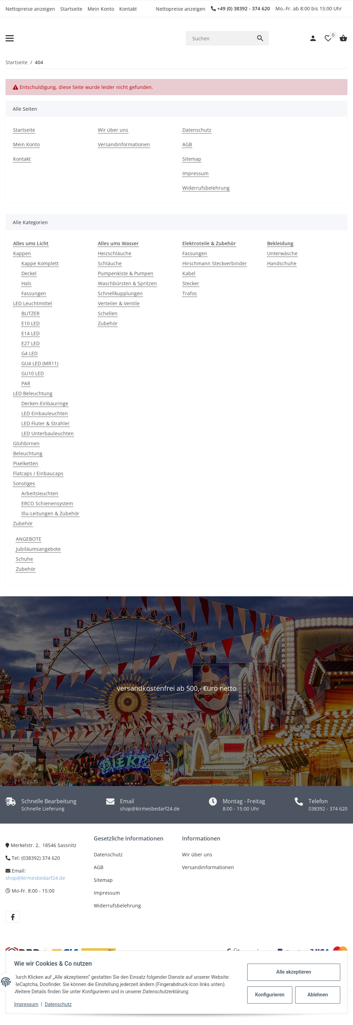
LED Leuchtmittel (32, 303)
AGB (98, 867)
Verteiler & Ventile (119, 303)
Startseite (71, 9)
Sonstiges (24, 483)
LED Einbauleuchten (44, 413)
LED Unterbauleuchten (47, 433)
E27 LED (30, 343)
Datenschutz (108, 854)
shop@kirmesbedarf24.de (35, 878)
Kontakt (128, 9)
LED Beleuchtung (32, 393)
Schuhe (24, 559)
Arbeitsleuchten (39, 493)
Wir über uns (197, 854)
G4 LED (29, 353)
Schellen (108, 313)
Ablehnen (315, 994)
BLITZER (30, 313)
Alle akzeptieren (290, 972)
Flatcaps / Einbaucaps (38, 473)
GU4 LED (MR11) (39, 363)
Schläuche (110, 263)
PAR (25, 383)
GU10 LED (32, 373)
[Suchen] (219, 38)
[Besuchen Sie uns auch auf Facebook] (13, 917)
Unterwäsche (282, 253)
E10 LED (30, 323)
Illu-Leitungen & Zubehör (50, 513)
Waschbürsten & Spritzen (127, 283)
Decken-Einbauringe (44, 403)
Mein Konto (101, 9)
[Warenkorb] (339, 38)
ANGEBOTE (28, 539)
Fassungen (33, 293)
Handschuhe (281, 263)
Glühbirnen (26, 443)
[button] (324, 38)
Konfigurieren (267, 994)
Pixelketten (25, 463)
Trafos (189, 293)
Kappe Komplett (40, 263)
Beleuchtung (27, 453)
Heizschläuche (114, 253)
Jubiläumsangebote (38, 549)
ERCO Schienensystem (47, 503)
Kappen (22, 253)
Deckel (29, 273)
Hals (26, 283)
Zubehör (23, 523)
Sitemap (103, 880)
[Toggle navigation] (10, 38)
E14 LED (30, 333)
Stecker (190, 283)
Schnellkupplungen (120, 293)
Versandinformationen (208, 867)
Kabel (188, 273)
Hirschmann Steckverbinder (214, 263)
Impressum (107, 892)
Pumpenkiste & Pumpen (125, 273)
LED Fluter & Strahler (45, 423)
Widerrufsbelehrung (117, 905)
